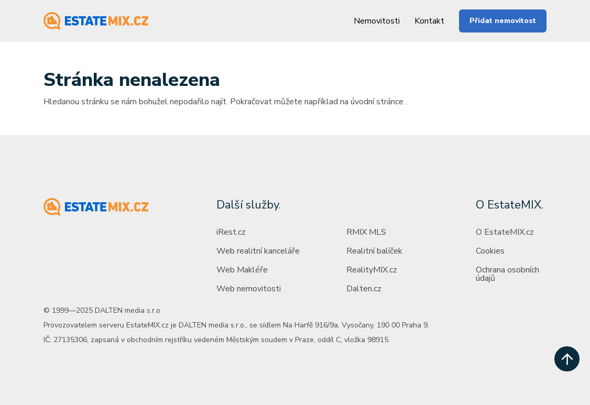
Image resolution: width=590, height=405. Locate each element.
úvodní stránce (377, 101)
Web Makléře (242, 270)
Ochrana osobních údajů (507, 274)
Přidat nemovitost (502, 21)
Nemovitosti (377, 21)
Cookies (490, 251)
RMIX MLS (366, 232)
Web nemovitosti (248, 288)
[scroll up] (567, 358)
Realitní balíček (374, 251)
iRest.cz (231, 232)
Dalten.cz (363, 288)
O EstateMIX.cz (505, 232)
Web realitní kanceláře (258, 251)
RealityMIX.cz (371, 270)
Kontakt (429, 21)
